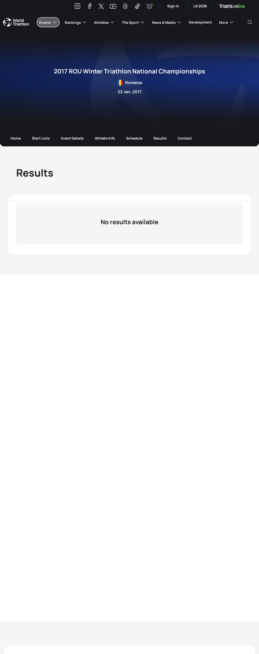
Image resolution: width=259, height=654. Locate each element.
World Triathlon (16, 22)
